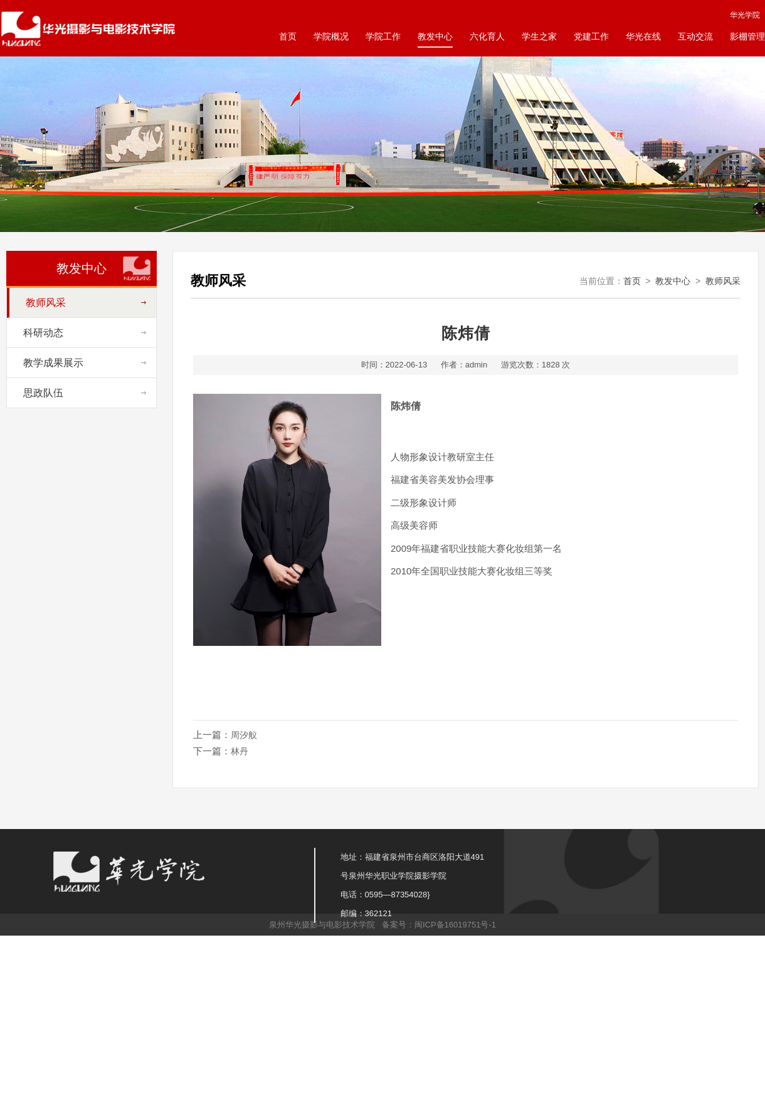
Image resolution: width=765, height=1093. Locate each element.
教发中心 (435, 36)
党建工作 (591, 36)
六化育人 (487, 36)
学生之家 (539, 36)
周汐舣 (244, 735)
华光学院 (745, 15)
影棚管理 (747, 36)
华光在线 (643, 36)
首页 (288, 36)
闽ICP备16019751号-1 (455, 924)
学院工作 (383, 36)
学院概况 (331, 36)
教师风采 (723, 281)
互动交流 (695, 36)
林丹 (239, 751)
